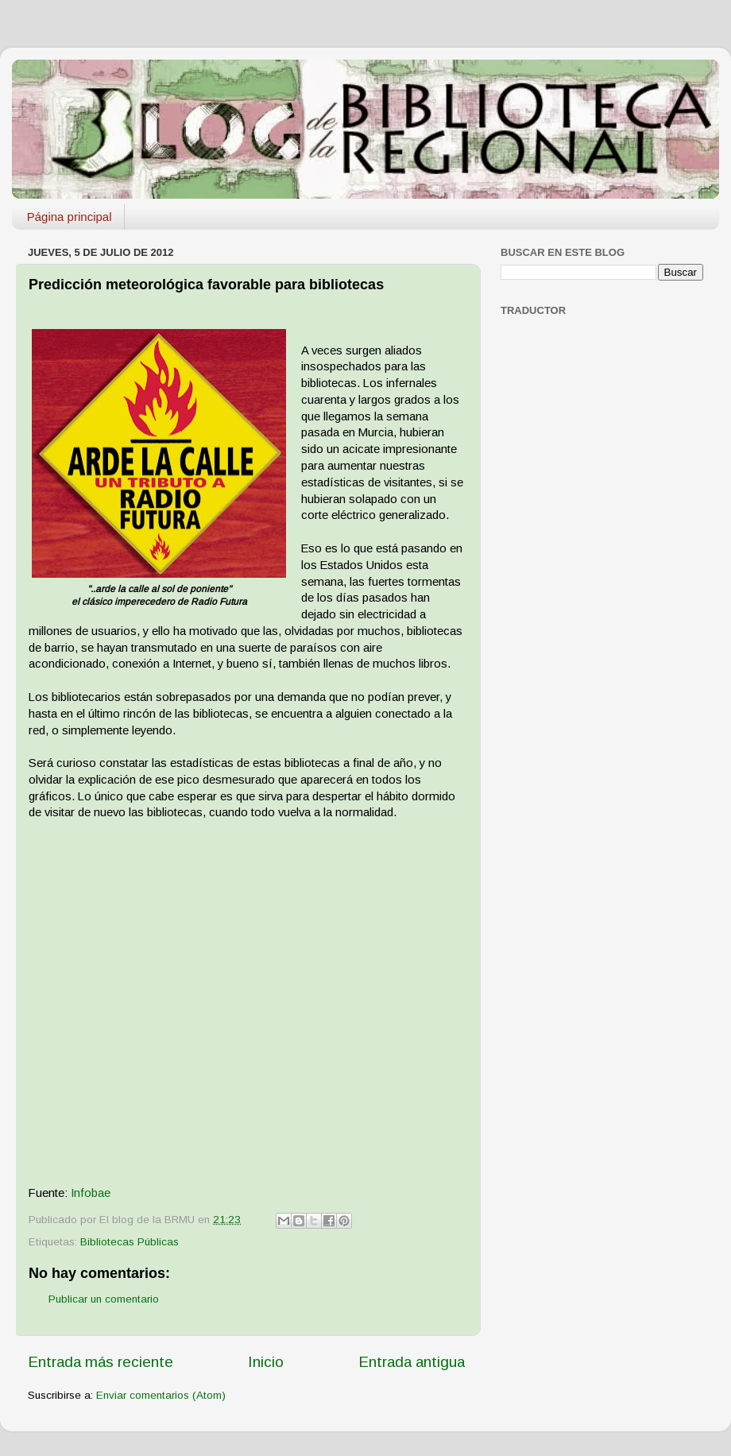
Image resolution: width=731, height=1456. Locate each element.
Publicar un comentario (103, 1299)
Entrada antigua (411, 1361)
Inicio (266, 1361)
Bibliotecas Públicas (129, 1242)
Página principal (69, 216)
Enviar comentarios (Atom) (161, 1395)
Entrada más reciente (100, 1361)
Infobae (90, 1193)
